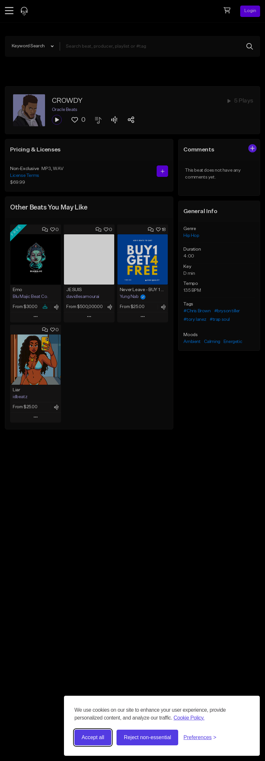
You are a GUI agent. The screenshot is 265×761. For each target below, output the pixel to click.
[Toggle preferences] (199, 737)
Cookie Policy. (189, 718)
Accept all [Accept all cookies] (93, 737)
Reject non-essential (147, 737)
